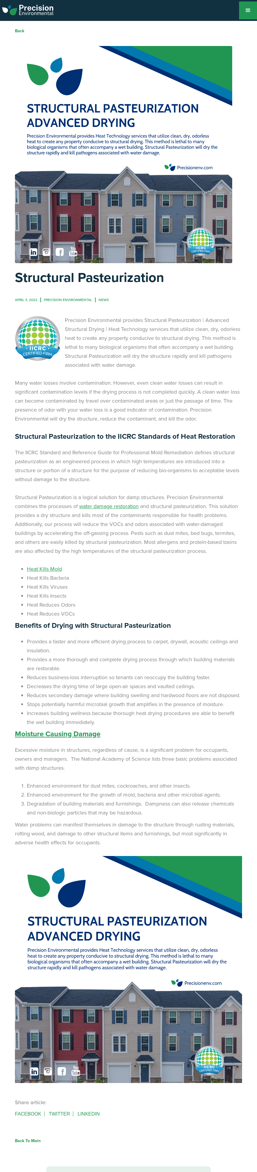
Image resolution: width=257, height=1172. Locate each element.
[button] (248, 10)
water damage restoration (109, 506)
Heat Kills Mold (44, 569)
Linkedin (89, 1113)
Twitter (59, 1113)
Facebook (28, 1113)
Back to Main (28, 1141)
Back (19, 31)
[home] (28, 8)
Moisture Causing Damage (57, 733)
